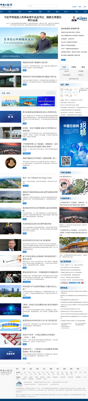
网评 (67, 85)
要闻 (25, 70)
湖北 (17, 374)
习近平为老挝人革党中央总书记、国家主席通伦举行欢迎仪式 (24, 25)
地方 (76, 11)
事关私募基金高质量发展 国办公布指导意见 (40, 112)
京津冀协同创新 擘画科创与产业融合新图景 (71, 110)
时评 (9, 11)
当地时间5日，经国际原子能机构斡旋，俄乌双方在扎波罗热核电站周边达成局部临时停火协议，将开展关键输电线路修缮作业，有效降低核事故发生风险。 (40, 199)
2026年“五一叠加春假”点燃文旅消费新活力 (70, 277)
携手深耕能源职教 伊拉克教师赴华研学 (69, 299)
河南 (85, 372)
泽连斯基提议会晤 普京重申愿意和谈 (37, 224)
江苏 (62, 372)
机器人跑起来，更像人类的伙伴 (68, 102)
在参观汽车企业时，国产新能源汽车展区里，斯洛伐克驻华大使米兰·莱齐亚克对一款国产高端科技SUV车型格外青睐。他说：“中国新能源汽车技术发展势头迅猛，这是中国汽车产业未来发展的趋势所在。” (40, 277)
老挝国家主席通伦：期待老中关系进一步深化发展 (74, 52)
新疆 (67, 374)
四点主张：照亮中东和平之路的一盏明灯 (70, 105)
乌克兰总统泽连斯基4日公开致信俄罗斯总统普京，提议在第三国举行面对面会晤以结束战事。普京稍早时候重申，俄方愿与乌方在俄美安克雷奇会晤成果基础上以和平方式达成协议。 (40, 229)
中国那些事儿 (27, 153)
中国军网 (24, 378)
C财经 (30, 11)
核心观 (66, 71)
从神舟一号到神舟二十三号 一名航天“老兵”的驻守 (72, 265)
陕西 (63, 374)
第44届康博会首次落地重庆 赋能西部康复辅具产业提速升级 (74, 302)
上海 (58, 372)
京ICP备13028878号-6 (54, 384)
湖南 (22, 374)
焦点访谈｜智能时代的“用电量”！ (69, 42)
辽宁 (43, 372)
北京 (25, 372)
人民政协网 (38, 378)
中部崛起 (81, 71)
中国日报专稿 (27, 281)
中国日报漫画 (65, 173)
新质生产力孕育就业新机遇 (68, 45)
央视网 (48, 377)
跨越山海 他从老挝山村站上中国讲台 (70, 32)
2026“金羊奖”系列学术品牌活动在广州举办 (70, 309)
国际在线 (42, 377)
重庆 (40, 374)
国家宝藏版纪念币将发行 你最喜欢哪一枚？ (40, 158)
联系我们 (7, 374)
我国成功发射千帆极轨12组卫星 (35, 62)
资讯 (19, 11)
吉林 (47, 372)
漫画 (57, 11)
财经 (37, 368)
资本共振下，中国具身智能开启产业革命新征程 (71, 115)
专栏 (48, 11)
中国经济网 (62, 377)
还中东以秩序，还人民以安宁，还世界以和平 (71, 112)
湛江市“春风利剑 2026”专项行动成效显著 (70, 267)
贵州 (49, 374)
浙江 (67, 372)
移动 (80, 6)
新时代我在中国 (73, 79)
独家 (71, 368)
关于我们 (2, 374)
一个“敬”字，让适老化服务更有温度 (83, 90)
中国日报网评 (66, 75)
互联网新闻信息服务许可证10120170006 (42, 382)
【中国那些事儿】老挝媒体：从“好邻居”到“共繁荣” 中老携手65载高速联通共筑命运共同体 (73, 232)
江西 (76, 372)
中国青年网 (55, 377)
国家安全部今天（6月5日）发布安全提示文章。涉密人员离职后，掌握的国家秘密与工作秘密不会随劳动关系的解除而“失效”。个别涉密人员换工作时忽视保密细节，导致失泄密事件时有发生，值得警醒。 (40, 263)
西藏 (58, 374)
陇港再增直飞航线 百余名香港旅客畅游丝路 (71, 270)
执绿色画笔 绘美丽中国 (70, 29)
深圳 (72, 374)
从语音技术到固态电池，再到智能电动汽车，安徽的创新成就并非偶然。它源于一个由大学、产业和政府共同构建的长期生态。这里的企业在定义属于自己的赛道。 (40, 293)
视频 (40, 11)
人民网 (25, 377)
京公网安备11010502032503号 (30, 384)
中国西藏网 (78, 377)
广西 (31, 374)
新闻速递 (63, 288)
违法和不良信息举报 (28, 382)
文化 (85, 11)
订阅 (84, 6)
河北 (34, 372)
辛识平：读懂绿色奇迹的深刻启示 (70, 48)
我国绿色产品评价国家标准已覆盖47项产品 (39, 77)
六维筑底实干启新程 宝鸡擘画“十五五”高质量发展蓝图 (73, 320)
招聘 (78, 368)
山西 (38, 372)
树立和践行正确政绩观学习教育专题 (70, 55)
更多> (63, 59)
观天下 (66, 11)
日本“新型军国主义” (65, 176)
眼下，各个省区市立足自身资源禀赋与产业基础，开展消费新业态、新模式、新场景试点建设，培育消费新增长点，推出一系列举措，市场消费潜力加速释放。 (40, 311)
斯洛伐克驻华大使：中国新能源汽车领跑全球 (40, 272)
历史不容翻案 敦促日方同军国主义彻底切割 (72, 35)
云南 (53, 374)
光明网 (17, 378)
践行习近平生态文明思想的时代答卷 (47, 25)
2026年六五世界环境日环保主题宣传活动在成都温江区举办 (74, 314)
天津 (29, 372)
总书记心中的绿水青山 (11, 56)
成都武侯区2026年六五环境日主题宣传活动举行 (71, 311)
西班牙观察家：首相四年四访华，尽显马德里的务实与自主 (74, 107)
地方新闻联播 (65, 262)
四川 (44, 374)
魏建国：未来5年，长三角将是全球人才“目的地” (71, 100)
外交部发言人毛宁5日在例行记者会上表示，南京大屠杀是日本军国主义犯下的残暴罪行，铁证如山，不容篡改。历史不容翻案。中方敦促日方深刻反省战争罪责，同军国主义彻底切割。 (40, 135)
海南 (35, 374)
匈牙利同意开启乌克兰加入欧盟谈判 (37, 240)
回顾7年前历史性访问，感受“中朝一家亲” (38, 23)
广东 (26, 374)
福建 (71, 372)
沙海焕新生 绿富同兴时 (67, 38)
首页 (1, 11)
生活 (44, 368)
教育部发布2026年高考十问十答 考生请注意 (40, 320)
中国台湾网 (70, 377)
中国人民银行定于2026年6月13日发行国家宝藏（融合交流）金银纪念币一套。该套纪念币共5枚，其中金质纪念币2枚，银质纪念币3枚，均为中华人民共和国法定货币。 (40, 163)
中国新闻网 (30, 378)
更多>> (29, 363)
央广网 (84, 377)
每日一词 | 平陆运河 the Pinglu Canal (37, 178)
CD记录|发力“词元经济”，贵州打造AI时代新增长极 (72, 279)
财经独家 (26, 315)
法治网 (45, 378)
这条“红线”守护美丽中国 (53, 23)
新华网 (30, 377)
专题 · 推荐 (6, 93)
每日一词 (26, 185)
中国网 (36, 377)
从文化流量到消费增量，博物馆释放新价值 (70, 275)
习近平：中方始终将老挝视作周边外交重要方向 (17, 23)
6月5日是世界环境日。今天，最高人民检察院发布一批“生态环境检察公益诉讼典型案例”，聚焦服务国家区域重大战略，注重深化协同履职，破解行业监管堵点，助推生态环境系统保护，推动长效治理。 (40, 214)
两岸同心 (81, 75)
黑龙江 (52, 372)
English (74, 6)
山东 (80, 372)
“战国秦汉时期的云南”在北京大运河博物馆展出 (71, 272)
